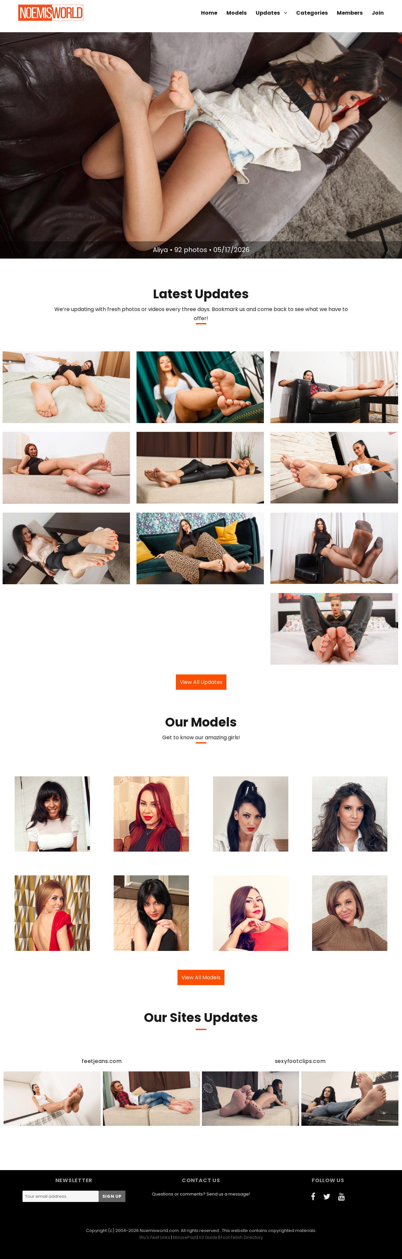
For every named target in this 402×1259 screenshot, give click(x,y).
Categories (312, 13)
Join (378, 13)
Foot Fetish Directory (242, 1237)
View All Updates (201, 682)
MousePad (184, 1237)
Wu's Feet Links (154, 1237)
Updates (268, 13)
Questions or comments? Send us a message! (201, 1194)
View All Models (201, 977)
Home (209, 13)
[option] (201, 145)
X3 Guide (208, 1237)
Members (350, 13)
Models (236, 13)
